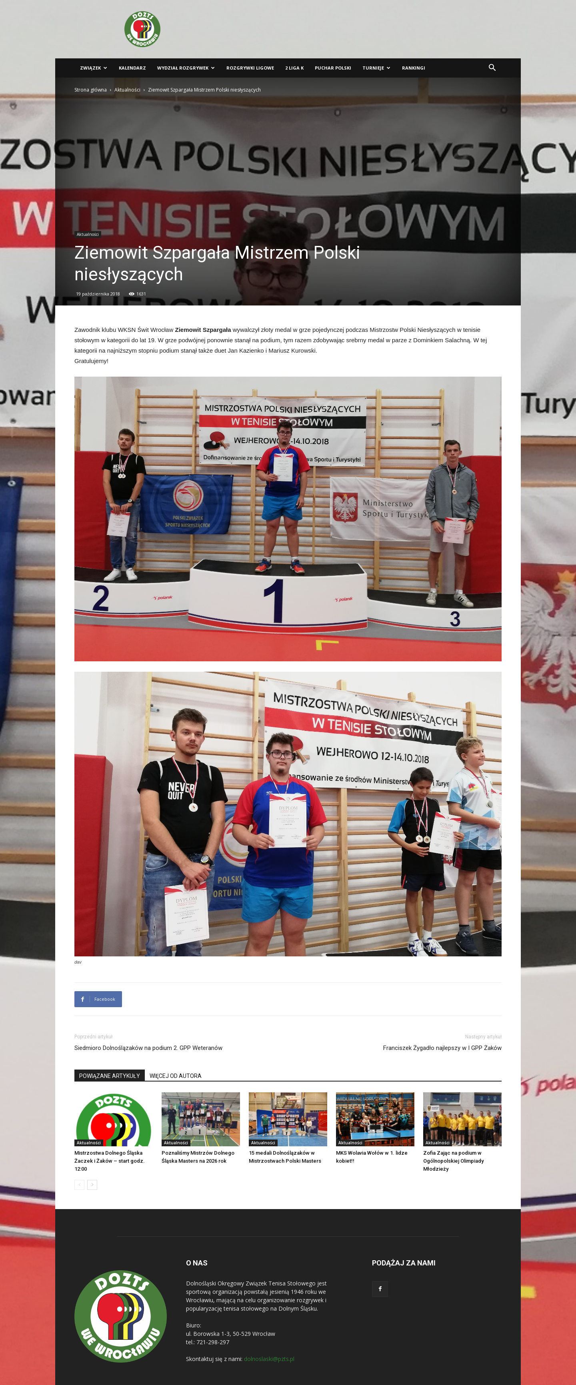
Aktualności (127, 89)
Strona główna (90, 89)
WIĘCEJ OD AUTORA (176, 1076)
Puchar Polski (333, 68)
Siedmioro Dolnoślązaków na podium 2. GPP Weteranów (148, 1048)
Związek (93, 68)
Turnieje (376, 68)
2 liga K (294, 68)
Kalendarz (132, 68)
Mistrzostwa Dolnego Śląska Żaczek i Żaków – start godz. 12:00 (109, 1161)
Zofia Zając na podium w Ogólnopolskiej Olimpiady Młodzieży (453, 1161)
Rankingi (413, 68)
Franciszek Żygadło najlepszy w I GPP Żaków (442, 1048)
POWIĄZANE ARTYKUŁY (109, 1076)
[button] (492, 68)
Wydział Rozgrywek (186, 68)
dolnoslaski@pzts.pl (269, 1359)
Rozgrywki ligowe (250, 68)
